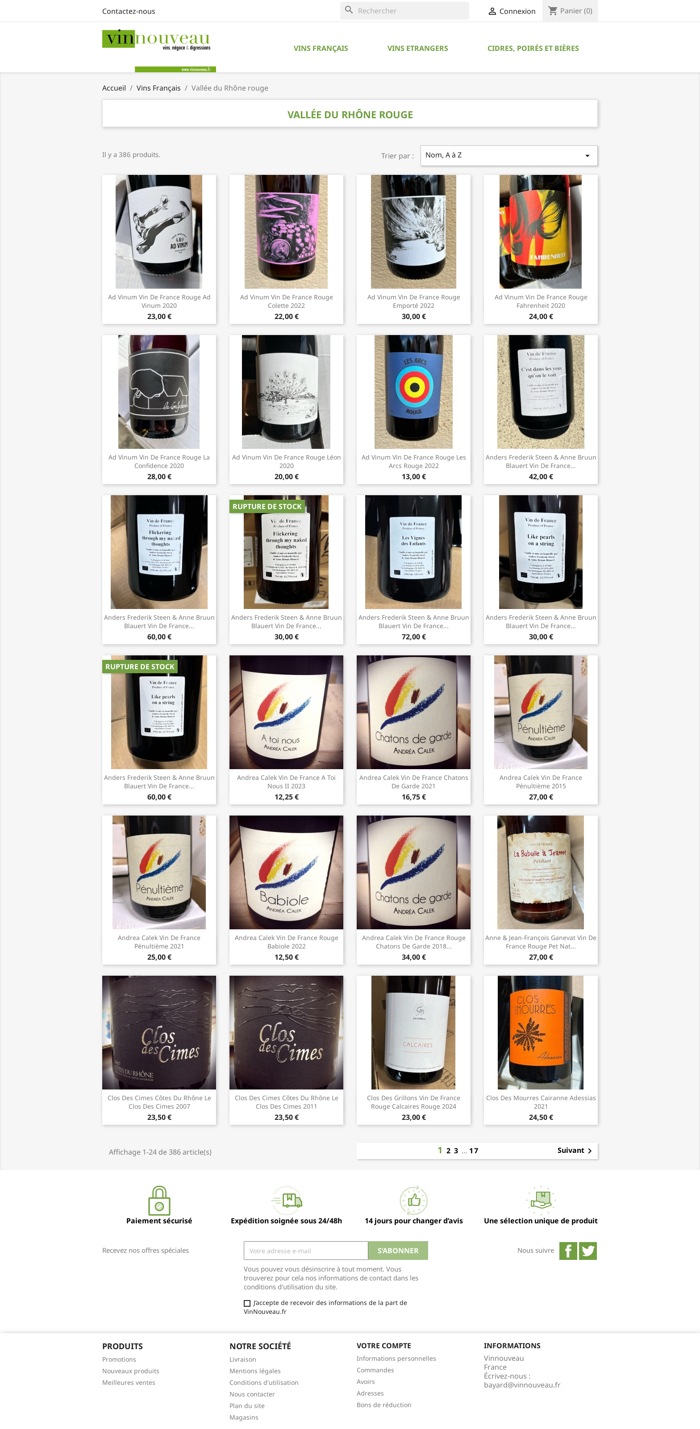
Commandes (375, 1370)
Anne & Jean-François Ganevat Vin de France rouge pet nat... (540, 942)
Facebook (568, 1251)
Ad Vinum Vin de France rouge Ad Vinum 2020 (159, 301)
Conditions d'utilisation (264, 1382)
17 (474, 1151)
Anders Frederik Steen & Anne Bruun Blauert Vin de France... (541, 461)
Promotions (119, 1359)
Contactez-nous (128, 11)
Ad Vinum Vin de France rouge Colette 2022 (286, 301)
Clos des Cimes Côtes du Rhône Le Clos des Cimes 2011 (286, 1102)
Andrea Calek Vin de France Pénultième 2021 (159, 942)
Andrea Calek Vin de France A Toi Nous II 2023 (286, 782)
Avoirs (366, 1381)
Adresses (370, 1393)
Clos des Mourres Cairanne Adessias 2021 (541, 1102)
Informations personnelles (396, 1358)
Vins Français (321, 48)
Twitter (588, 1251)
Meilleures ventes (128, 1382)
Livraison (242, 1359)
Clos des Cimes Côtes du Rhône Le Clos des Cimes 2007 (159, 1102)
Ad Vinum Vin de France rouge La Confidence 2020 (159, 461)
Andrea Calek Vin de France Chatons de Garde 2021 (413, 782)
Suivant (576, 1151)
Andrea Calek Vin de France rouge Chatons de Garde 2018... (414, 942)
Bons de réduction (384, 1404)
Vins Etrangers (418, 48)
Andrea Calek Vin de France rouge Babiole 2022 (286, 942)
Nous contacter (252, 1394)
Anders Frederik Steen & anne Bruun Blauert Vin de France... (286, 621)
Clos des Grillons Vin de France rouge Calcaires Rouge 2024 (413, 1102)
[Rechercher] (404, 11)
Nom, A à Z (509, 155)
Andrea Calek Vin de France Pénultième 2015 (541, 782)
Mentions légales (255, 1371)
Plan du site (247, 1405)
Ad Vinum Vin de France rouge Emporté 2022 (413, 301)
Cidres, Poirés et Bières (533, 48)
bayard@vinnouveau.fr (522, 1385)
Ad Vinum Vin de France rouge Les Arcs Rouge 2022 (414, 461)
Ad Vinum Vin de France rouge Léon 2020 (286, 461)
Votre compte (384, 1345)
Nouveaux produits (130, 1371)
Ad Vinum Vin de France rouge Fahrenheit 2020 (541, 301)
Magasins (243, 1417)
